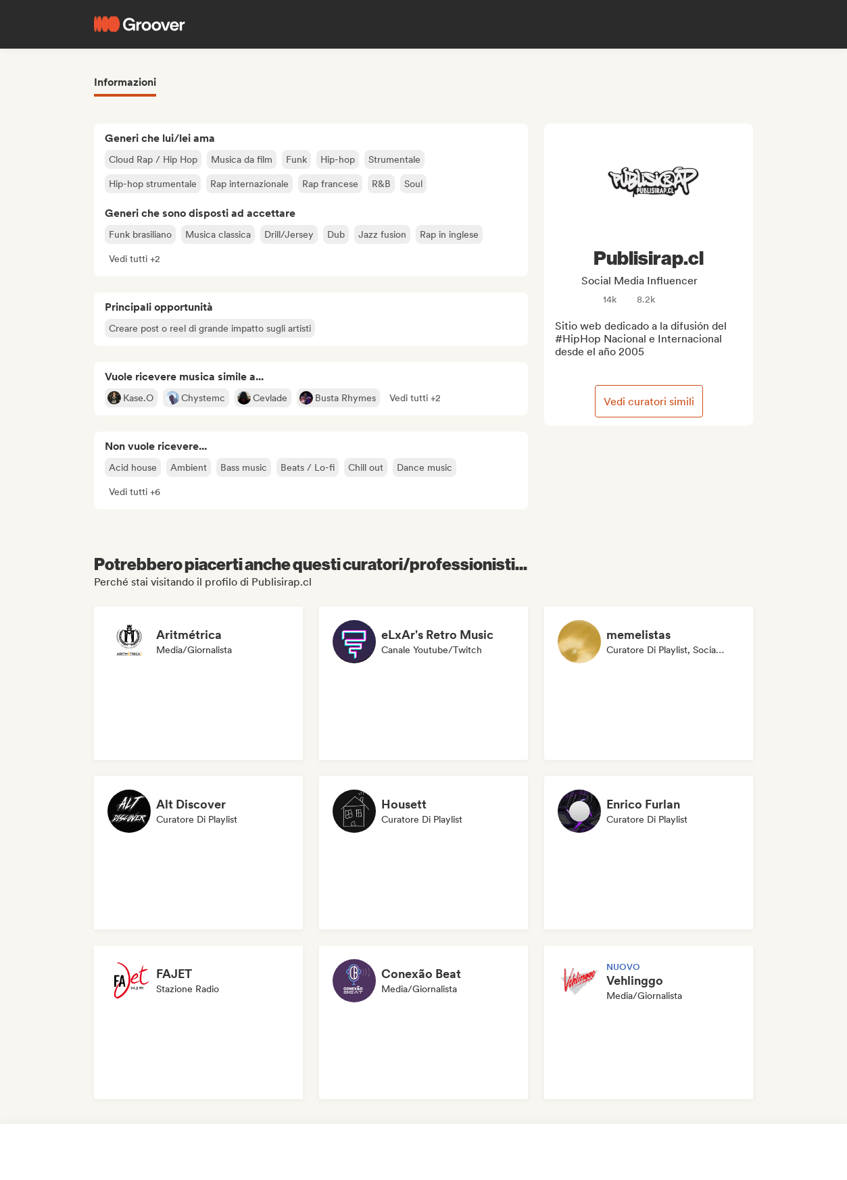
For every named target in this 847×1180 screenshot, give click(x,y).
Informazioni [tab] (125, 82)
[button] (134, 258)
